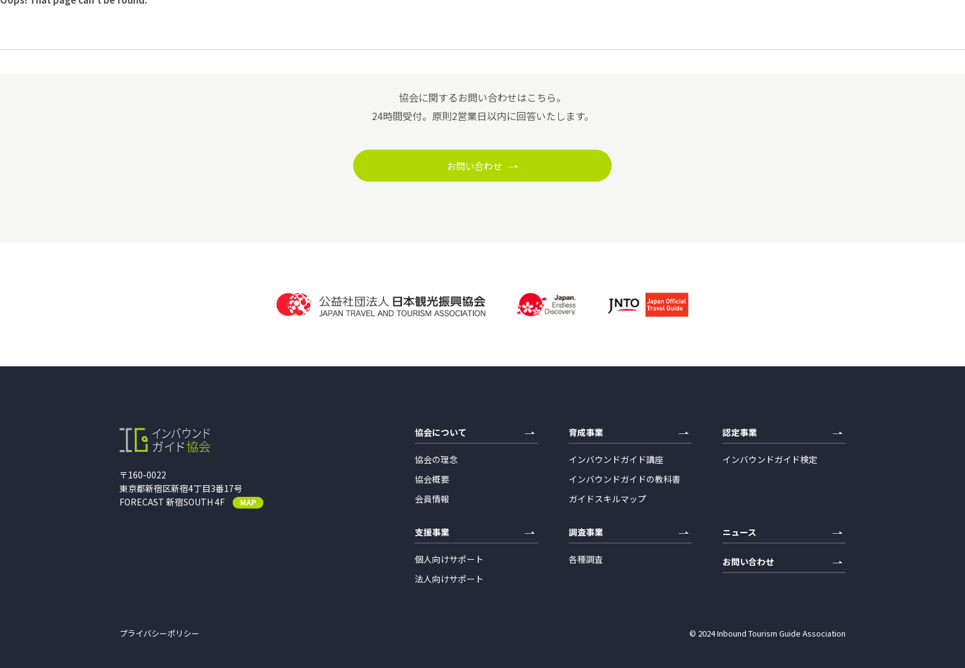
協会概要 (432, 479)
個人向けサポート (449, 559)
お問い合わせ (482, 165)
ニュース (783, 533)
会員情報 (432, 498)
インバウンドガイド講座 (616, 459)
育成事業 (629, 433)
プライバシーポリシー (159, 633)
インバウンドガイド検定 (770, 459)
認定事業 (783, 433)
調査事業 (629, 533)
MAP (248, 502)
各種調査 (586, 559)
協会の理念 (436, 459)
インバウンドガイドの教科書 (625, 479)
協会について (475, 433)
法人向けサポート (449, 578)
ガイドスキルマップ (607, 498)
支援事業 (475, 533)
